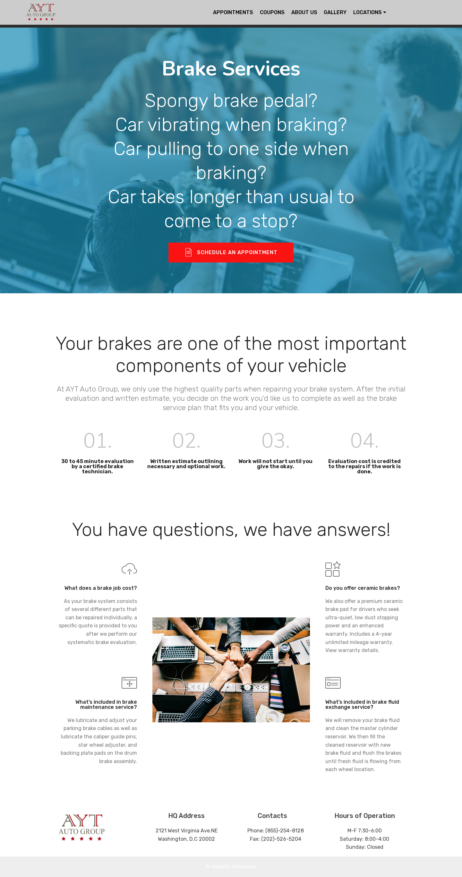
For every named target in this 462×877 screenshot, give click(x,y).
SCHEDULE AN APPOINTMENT (231, 252)
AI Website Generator (231, 867)
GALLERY (335, 12)
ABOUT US (304, 12)
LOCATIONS (367, 12)
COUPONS (272, 12)
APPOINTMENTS (233, 12)
